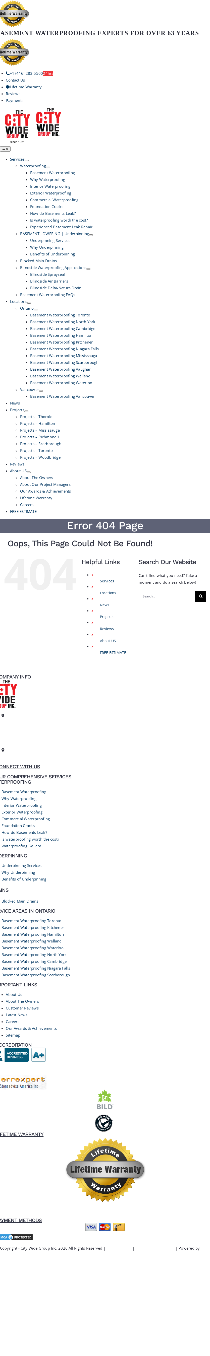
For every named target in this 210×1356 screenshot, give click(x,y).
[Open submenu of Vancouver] (41, 391)
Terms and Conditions (155, 1248)
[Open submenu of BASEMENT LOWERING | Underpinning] (91, 235)
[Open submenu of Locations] (29, 303)
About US (108, 640)
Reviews (107, 628)
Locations (108, 592)
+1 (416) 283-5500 (18, 756)
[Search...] (167, 596)
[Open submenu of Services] (27, 160)
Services (107, 581)
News (105, 604)
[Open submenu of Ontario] (36, 309)
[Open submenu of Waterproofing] (48, 167)
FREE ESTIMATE (113, 652)
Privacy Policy (119, 1248)
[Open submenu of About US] (29, 472)
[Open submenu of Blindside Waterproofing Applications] (88, 269)
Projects (107, 616)
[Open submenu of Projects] (26, 411)
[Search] (200, 596)
